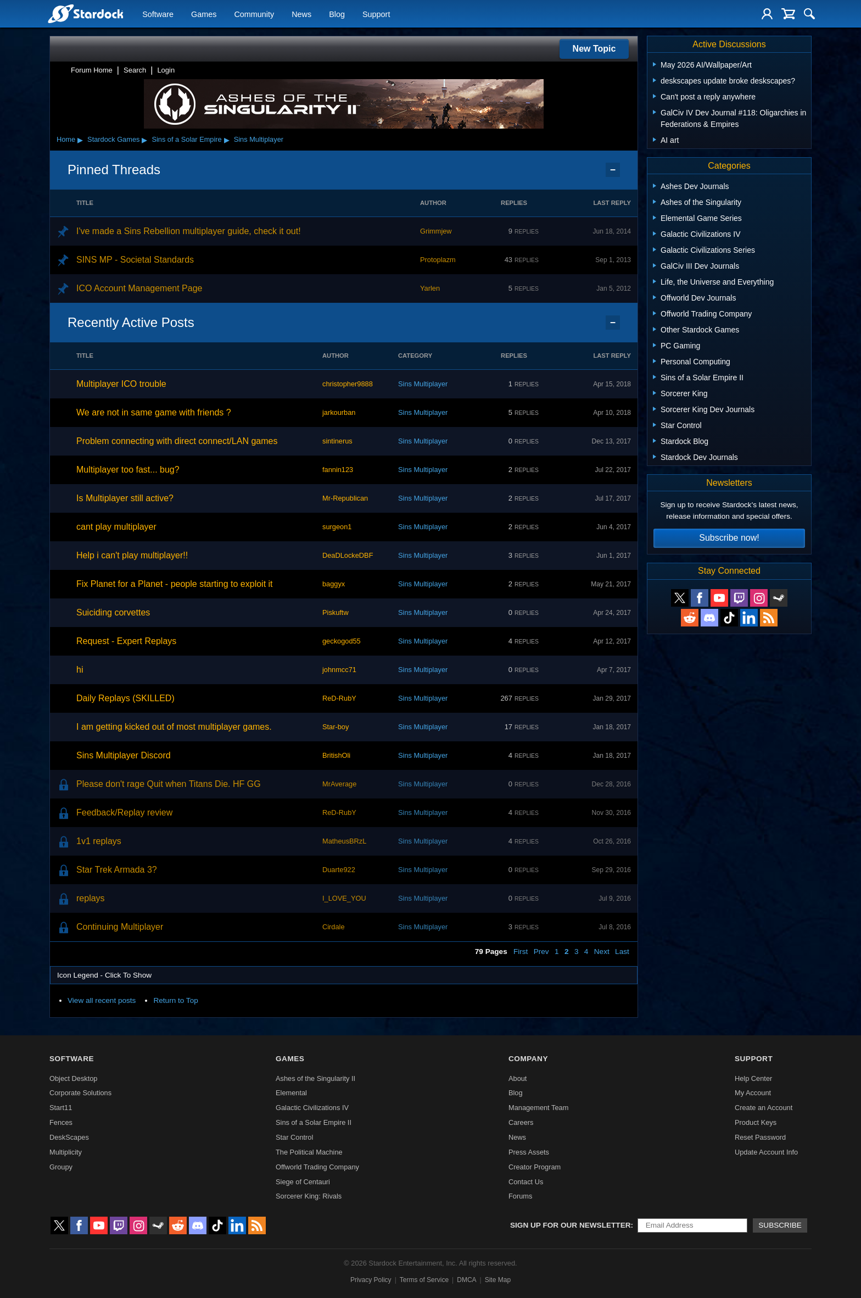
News (301, 14)
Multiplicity (65, 1152)
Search (135, 70)
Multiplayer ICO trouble (121, 384)
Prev (541, 951)
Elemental (291, 1093)
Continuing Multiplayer (119, 926)
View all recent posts (102, 1000)
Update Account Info (766, 1152)
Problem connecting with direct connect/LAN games (176, 441)
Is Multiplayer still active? (125, 498)
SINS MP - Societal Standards (135, 259)
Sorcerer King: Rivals (309, 1196)
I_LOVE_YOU (344, 898)
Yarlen (430, 288)
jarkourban (338, 412)
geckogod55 (341, 641)
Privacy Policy (371, 1280)
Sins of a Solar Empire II (313, 1122)
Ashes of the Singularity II (315, 1078)
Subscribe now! (729, 537)
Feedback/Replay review (124, 812)
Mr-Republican (345, 498)
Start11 (60, 1107)
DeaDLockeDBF (347, 555)
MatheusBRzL (344, 841)
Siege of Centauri (303, 1182)
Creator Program (534, 1167)
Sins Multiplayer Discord (123, 755)
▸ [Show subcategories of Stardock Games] (144, 140)
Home (66, 139)
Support (376, 14)
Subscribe (780, 1225)
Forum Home (92, 70)
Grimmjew (436, 231)
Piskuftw (335, 612)
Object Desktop (73, 1078)
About (517, 1078)
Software (158, 14)
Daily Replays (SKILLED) (125, 698)
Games (203, 14)
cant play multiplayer (116, 526)
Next (602, 951)
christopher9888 (347, 384)
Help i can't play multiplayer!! (132, 555)
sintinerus (337, 441)
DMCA (466, 1280)
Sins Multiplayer (258, 139)
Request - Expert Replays (126, 641)
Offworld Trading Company (317, 1167)
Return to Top (175, 1000)
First (520, 951)
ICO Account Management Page (139, 288)
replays (90, 898)
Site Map (498, 1280)
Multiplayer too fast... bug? (128, 469)
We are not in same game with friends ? (153, 412)
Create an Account (763, 1107)
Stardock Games (113, 139)
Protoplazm (438, 260)
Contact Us (525, 1182)
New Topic (594, 48)
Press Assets (528, 1152)
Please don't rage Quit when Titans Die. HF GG (168, 784)
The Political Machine (309, 1152)
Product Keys (755, 1122)
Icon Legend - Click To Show (104, 975)
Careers (521, 1122)
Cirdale (333, 927)
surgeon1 (336, 527)
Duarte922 (338, 870)
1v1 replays (98, 841)
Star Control (294, 1137)
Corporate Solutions (80, 1093)
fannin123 (337, 469)
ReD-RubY (339, 698)
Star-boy (335, 727)
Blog (337, 14)
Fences (60, 1122)
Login (166, 70)
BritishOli (336, 755)
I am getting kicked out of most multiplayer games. (174, 726)
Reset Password (760, 1137)
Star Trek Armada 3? (116, 869)
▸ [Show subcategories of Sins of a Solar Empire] (227, 140)
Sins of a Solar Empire (186, 139)
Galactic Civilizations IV (312, 1107)
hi (79, 669)
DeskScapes (69, 1137)
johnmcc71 (339, 669)
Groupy (60, 1167)
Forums (520, 1196)
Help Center (753, 1078)
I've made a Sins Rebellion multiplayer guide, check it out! (188, 231)
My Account (753, 1093)
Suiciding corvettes (113, 612)
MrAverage (339, 784)
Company (528, 1059)
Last (622, 951)
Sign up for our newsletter (570, 1225)
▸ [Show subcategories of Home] (80, 140)
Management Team (538, 1107)
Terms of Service (424, 1280)
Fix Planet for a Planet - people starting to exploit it (174, 584)
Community (254, 14)
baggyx (333, 584)
